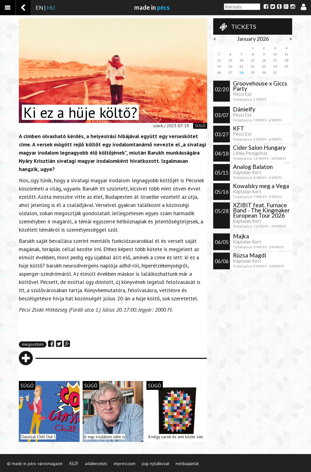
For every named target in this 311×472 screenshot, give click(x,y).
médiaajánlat (187, 463)
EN (39, 7)
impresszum (124, 463)
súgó (200, 125)
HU (51, 7)
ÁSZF (74, 463)
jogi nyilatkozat (155, 463)
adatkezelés (96, 463)
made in (151, 7)
